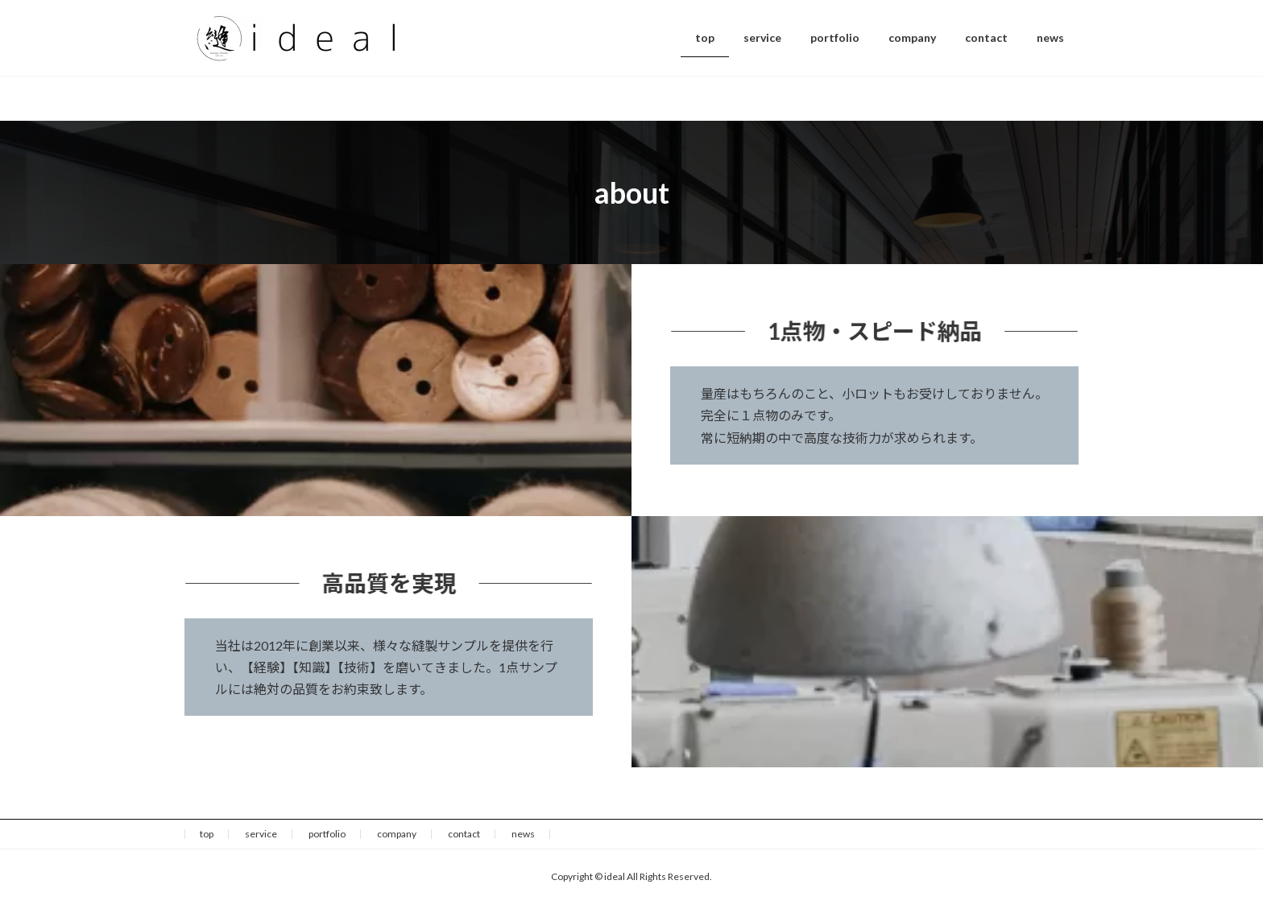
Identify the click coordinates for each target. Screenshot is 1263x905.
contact (464, 834)
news (523, 834)
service (261, 834)
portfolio (327, 834)
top (206, 834)
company (396, 834)
